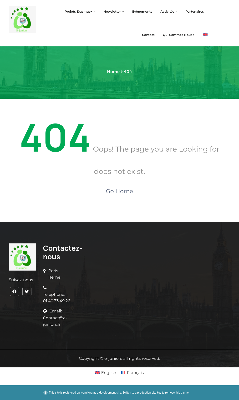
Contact (148, 35)
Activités (167, 11)
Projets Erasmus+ (78, 11)
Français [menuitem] (135, 372)
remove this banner (177, 392)
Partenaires (195, 11)
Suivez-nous (21, 279)
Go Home (119, 191)
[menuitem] (205, 34)
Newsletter (112, 11)
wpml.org (86, 392)
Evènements (142, 11)
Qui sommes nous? (179, 35)
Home (113, 71)
